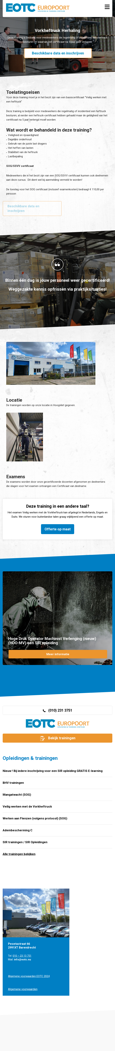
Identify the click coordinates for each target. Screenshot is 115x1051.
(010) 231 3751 (57, 710)
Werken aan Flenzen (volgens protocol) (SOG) (35, 818)
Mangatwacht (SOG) (17, 794)
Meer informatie (57, 654)
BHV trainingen (13, 782)
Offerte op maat (58, 529)
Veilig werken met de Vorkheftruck (27, 806)
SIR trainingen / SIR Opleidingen (25, 842)
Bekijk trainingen (57, 738)
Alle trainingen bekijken (19, 854)
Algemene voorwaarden (22, 989)
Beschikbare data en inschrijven (58, 53)
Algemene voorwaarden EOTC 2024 (29, 976)
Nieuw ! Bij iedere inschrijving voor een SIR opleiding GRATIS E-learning (53, 771)
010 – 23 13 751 (22, 955)
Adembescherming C (17, 830)
